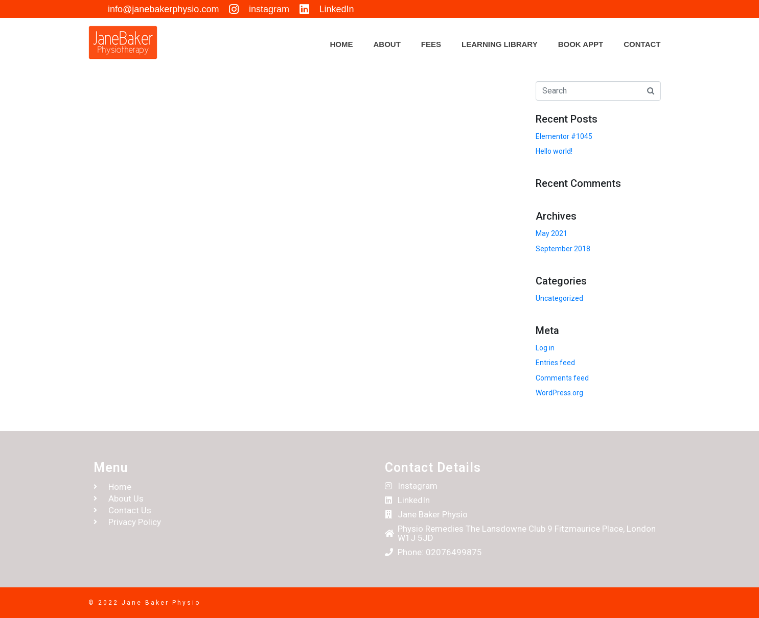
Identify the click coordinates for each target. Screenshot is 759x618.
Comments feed (562, 378)
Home (341, 44)
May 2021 (551, 233)
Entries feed (555, 363)
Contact (642, 44)
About (387, 44)
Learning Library (500, 44)
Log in (545, 348)
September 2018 (563, 249)
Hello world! (554, 151)
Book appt (581, 44)
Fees (431, 44)
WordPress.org (559, 393)
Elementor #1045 (564, 136)
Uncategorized (559, 298)
